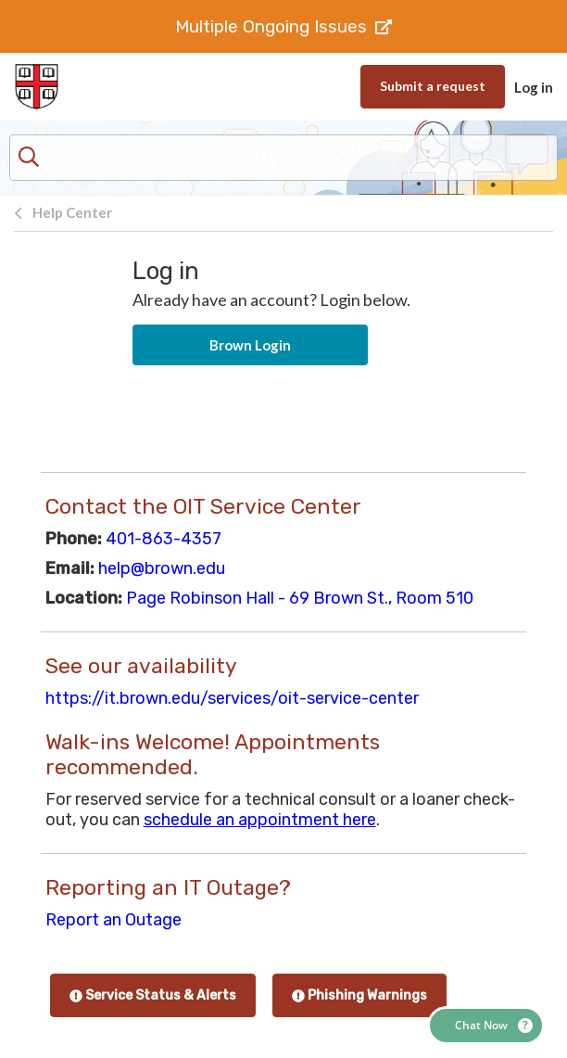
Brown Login (250, 345)
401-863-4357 (163, 539)
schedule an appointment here (260, 819)
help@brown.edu (161, 568)
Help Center (72, 212)
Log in (533, 87)
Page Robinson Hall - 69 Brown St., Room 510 (299, 598)
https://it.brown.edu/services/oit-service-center (232, 698)
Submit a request (432, 86)
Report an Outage (113, 920)
